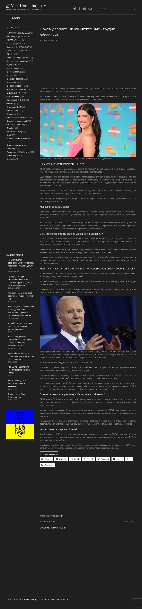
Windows (24, 61)
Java (9, 51)
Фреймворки (12, 156)
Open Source (13, 58)
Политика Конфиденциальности (53, 599)
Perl (27, 58)
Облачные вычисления (17, 117)
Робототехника (14, 131)
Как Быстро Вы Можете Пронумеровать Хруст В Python (19, 370)
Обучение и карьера (16, 121)
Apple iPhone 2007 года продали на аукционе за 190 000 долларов (21, 356)
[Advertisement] (88, 64)
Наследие (11, 114)
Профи (10, 128)
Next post (130, 522)
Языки (10, 159)
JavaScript (22, 51)
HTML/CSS (24, 47)
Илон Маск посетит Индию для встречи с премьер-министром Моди (20, 326)
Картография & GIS (16, 100)
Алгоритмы (12, 65)
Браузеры (11, 82)
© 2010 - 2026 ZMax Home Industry (21, 599)
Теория (10, 149)
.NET (9, 33)
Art (20, 40)
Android (10, 36)
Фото (27, 152)
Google (10, 47)
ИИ (20, 93)
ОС (8, 124)
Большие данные (15, 79)
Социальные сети (15, 145)
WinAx (55, 40)
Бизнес (10, 75)
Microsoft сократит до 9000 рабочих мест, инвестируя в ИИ (20, 296)
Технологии (57, 516)
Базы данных (13, 68)
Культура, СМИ (14, 107)
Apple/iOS (24, 36)
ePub (20, 44)
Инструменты (13, 96)
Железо (23, 89)
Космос (10, 103)
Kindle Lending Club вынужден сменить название (17, 383)
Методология (13, 110)
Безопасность (13, 72)
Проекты (20, 124)
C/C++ (10, 44)
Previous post (48, 522)
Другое (10, 89)
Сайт (9, 135)
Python (10, 61)
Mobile (10, 54)
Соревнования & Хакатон (18, 139)
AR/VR (10, 40)
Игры (9, 93)
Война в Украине (14, 86)
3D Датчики (23, 33)
